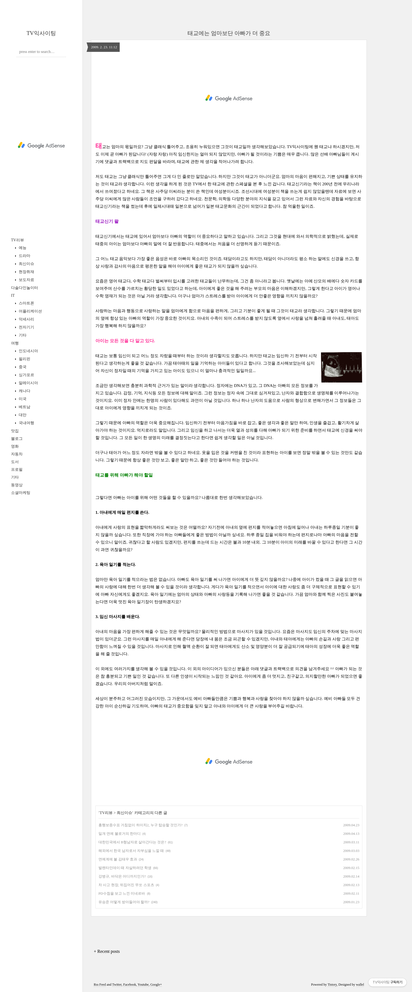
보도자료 (26, 280)
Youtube (143, 984)
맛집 (15, 431)
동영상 (17, 485)
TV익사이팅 (41, 33)
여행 (15, 343)
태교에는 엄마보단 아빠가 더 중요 (229, 33)
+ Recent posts (107, 951)
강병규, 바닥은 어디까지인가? (122, 876)
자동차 (17, 454)
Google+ (156, 984)
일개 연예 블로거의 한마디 (119, 833)
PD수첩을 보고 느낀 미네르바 (121, 893)
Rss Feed (100, 984)
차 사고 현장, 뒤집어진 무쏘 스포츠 (126, 885)
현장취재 (26, 272)
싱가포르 (26, 375)
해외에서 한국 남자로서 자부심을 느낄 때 (131, 851)
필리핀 (24, 359)
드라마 (24, 256)
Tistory (332, 984)
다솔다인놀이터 (24, 288)
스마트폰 (26, 303)
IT (13, 295)
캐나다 (24, 391)
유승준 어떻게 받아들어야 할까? (123, 902)
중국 (22, 367)
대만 (22, 415)
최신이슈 (26, 264)
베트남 (24, 407)
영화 (15, 446)
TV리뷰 (17, 240)
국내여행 (26, 423)
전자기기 (26, 327)
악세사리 (26, 319)
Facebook (129, 984)
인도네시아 (28, 351)
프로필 (17, 469)
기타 (22, 335)
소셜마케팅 (20, 493)
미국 (22, 399)
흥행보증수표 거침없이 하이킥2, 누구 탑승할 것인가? (140, 825)
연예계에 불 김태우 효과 (117, 859)
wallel (360, 984)
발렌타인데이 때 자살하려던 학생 (124, 868)
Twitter (117, 984)
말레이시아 (28, 383)
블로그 (17, 439)
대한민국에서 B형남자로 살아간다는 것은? (132, 842)
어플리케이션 (30, 311)
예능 (22, 248)
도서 (15, 462)
